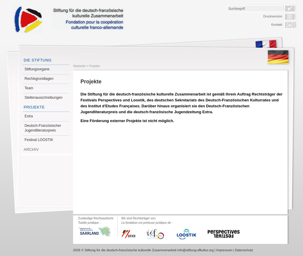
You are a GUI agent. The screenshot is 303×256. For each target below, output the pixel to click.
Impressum (224, 250)
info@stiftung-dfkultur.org (195, 250)
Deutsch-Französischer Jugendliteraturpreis (43, 128)
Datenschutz (244, 250)
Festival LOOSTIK (39, 140)
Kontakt (276, 24)
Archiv (31, 149)
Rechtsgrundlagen (39, 79)
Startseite (79, 66)
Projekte (34, 107)
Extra (29, 116)
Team (29, 88)
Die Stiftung (37, 60)
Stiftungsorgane (37, 69)
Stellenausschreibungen (43, 97)
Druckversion (272, 16)
